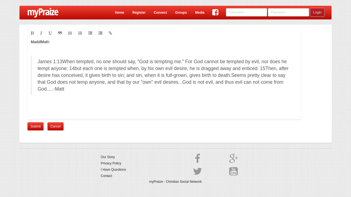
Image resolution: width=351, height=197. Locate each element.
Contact (106, 176)
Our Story (108, 157)
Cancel (55, 126)
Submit (35, 126)
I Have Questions (113, 170)
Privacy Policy (111, 163)
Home (119, 13)
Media (199, 13)
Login (317, 12)
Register (139, 13)
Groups (181, 13)
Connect (160, 13)
